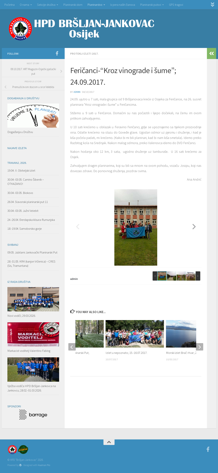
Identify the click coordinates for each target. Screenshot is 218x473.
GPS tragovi (176, 4)
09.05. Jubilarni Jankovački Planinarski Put (32, 252)
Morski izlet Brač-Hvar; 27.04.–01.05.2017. (191, 353)
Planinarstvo (95, 4)
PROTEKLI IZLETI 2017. (84, 53)
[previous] (72, 347)
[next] (199, 347)
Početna (9, 4)
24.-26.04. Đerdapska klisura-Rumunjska (31, 220)
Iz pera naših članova (122, 4)
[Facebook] (57, 53)
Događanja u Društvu (20, 132)
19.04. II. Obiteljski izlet (21, 170)
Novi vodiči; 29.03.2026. (21, 316)
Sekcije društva (46, 4)
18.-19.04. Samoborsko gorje (24, 229)
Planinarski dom (72, 4)
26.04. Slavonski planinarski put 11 (27, 202)
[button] (194, 227)
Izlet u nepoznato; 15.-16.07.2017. (126, 353)
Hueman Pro (44, 465)
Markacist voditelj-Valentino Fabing (28, 351)
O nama (24, 4)
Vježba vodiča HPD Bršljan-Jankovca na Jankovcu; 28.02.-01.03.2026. (31, 388)
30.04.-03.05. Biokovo (20, 193)
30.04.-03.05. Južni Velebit (22, 211)
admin (77, 92)
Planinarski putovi (150, 4)
